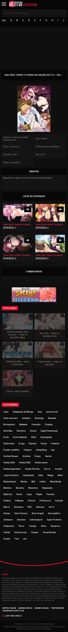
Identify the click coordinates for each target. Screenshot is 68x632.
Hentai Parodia (32, 469)
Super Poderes (54, 519)
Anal (40, 412)
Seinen (6, 513)
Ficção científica (11, 450)
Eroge (22, 443)
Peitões (7, 500)
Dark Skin (7, 431)
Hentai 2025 (9, 462)
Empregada (46, 437)
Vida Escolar (20, 532)
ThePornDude (57, 608)
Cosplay (49, 424)
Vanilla (6, 532)
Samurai (40, 507)
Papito (39, 494)
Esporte (32, 443)
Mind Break (55, 481)
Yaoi (17, 539)
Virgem (34, 532)
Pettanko (19, 500)
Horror (47, 469)
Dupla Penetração (49, 431)
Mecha (24, 481)
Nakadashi (47, 488)
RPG (30, 507)
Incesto (58, 469)
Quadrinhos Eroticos (13, 611)
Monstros (33, 488)
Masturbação (9, 481)
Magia (50, 475)
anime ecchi (52, 412)
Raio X (6, 507)
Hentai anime (41, 462)
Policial (31, 500)
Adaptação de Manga (23, 412)
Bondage (39, 418)
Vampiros (55, 526)
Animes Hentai (25, 608)
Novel (19, 494)
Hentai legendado (12, 469)
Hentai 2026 (25, 462)
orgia (29, 494)
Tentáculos (8, 526)
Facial (44, 443)
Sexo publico (54, 513)
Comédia (36, 424)
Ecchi (6, 437)
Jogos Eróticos (11, 475)
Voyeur (6, 539)
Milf (33, 481)
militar (42, 481)
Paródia (50, 494)
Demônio (21, 431)
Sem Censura (20, 513)
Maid (60, 475)
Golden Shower (10, 456)
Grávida (26, 456)
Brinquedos (9, 424)
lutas (40, 475)
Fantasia (55, 443)
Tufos (43, 526)
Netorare (7, 494)
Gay (53, 450)
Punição (59, 500)
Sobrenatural (36, 519)
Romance (18, 507)
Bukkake (23, 424)
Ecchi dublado (20, 437)
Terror (21, 526)
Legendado (28, 475)
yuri (25, 539)
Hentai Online (9, 608)
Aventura (26, 418)
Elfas (33, 437)
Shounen (21, 519)
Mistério (7, 488)
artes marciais (10, 418)
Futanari (28, 450)
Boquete (52, 418)
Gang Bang (41, 450)
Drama (33, 431)
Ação (5, 412)
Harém (48, 456)
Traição (32, 526)
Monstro (20, 488)
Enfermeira (8, 443)
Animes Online (42, 608)
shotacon (8, 519)
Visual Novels (49, 532)
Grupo (38, 456)
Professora (45, 500)
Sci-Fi (51, 507)
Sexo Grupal (38, 513)
